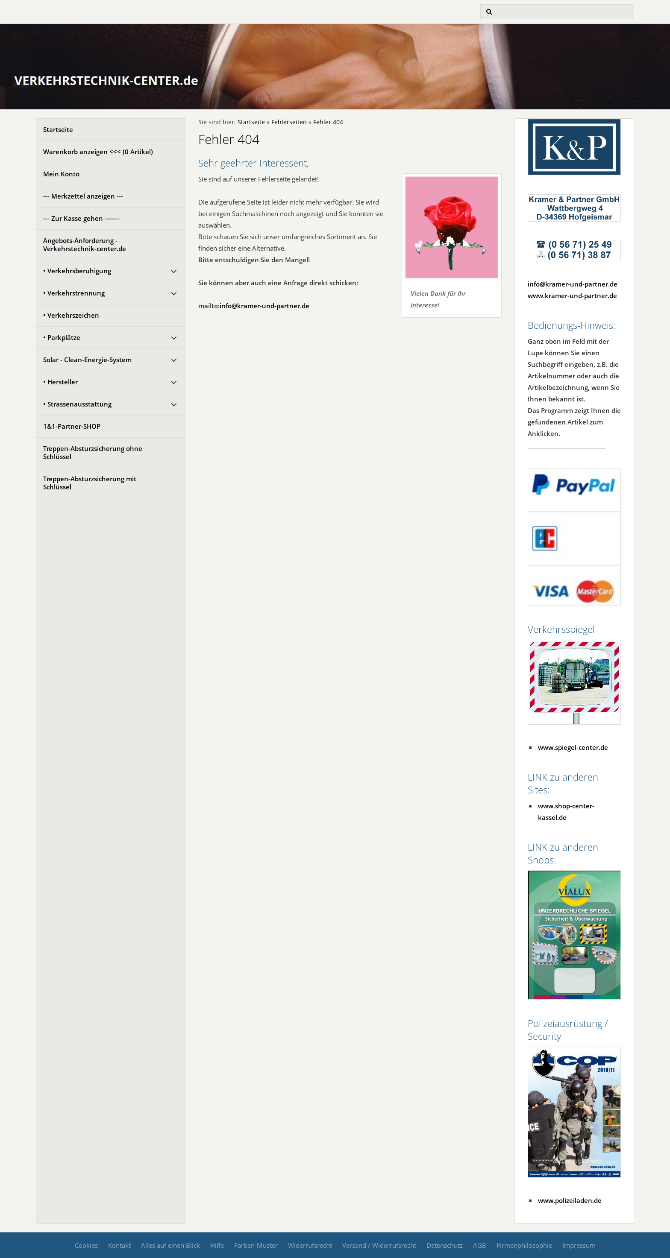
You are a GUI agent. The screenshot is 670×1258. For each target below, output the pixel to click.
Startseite (58, 129)
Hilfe (217, 1245)
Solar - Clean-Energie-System (87, 359)
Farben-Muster (256, 1245)
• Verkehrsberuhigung (77, 270)
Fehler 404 (328, 122)
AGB (479, 1245)
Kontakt (119, 1245)
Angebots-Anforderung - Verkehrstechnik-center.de (84, 244)
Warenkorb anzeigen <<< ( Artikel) (98, 151)
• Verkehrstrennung (74, 293)
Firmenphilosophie (524, 1245)
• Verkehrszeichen (71, 315)
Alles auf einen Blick (170, 1245)
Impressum (579, 1245)
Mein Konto (61, 174)
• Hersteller (60, 381)
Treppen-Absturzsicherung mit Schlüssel (89, 482)
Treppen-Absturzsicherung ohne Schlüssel (92, 452)
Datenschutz (444, 1245)
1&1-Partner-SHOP (71, 426)
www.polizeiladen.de (570, 1200)
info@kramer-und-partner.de (264, 305)
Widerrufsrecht (310, 1245)
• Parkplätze (61, 337)
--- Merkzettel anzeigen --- (83, 196)
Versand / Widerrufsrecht (379, 1245)
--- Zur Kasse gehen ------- (81, 218)
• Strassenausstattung (77, 404)
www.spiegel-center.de (573, 747)
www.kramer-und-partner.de (572, 295)
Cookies (86, 1245)
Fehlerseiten (289, 122)
